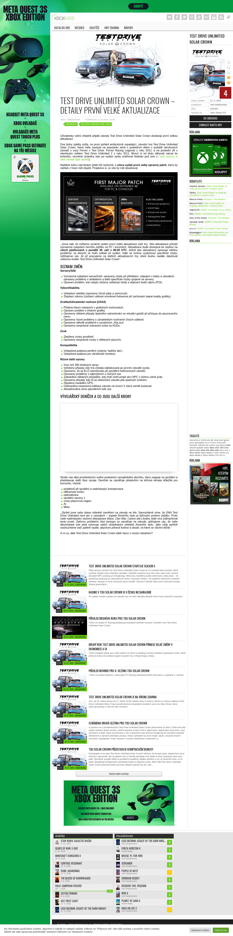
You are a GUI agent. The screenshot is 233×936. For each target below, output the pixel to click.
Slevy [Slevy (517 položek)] (222, 445)
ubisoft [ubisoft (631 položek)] (192, 447)
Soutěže (94, 28)
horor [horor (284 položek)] (207, 442)
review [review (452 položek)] (212, 445)
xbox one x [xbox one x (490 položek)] (224, 450)
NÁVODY (128, 28)
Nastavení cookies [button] (200, 930)
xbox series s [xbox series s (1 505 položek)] (207, 452)
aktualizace (71, 124)
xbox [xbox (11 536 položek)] (212, 447)
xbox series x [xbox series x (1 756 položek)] (195, 455)
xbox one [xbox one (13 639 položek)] (214, 450)
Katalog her (62, 28)
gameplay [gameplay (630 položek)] (199, 442)
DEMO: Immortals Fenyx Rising (216, 210)
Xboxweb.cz (64, 17)
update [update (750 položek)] (200, 447)
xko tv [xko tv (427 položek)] (222, 455)
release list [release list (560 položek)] (203, 445)
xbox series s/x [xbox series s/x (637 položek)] (221, 452)
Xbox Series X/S (218, 112)
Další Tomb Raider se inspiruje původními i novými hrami (208, 187)
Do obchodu (210, 118)
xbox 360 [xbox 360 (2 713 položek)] (219, 447)
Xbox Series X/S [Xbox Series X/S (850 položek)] (211, 455)
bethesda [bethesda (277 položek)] (205, 440)
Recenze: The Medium (215, 199)
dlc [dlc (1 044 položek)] (212, 440)
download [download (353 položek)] (218, 440)
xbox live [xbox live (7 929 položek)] (205, 450)
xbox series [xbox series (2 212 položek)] (195, 452)
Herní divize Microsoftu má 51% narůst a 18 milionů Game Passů (208, 233)
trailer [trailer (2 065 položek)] (228, 445)
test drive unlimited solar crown (96, 124)
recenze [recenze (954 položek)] (193, 445)
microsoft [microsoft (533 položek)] (221, 442)
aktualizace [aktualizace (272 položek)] (194, 440)
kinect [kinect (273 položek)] (213, 442)
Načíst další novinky (119, 774)
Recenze (79, 28)
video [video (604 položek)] (206, 447)
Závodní (214, 108)
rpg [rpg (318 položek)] (217, 445)
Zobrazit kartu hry (210, 125)
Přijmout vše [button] (221, 930)
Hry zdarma (111, 28)
